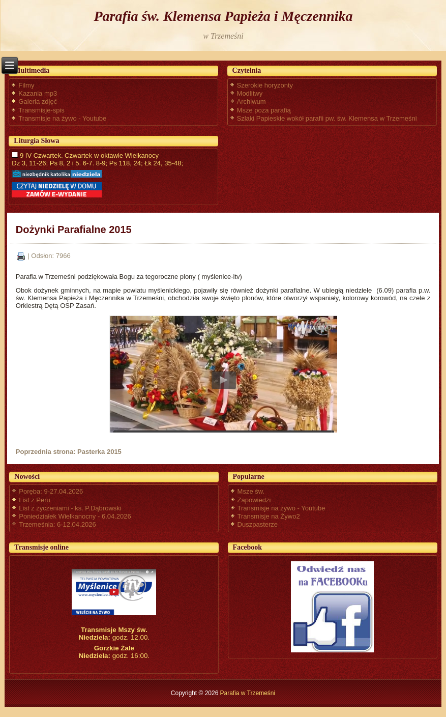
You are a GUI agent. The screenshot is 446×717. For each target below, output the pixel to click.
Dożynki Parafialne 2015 (74, 229)
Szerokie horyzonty (265, 85)
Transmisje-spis (41, 110)
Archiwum (251, 101)
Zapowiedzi (254, 500)
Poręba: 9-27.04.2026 (51, 491)
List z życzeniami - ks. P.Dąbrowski (70, 508)
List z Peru (34, 500)
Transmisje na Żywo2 (268, 516)
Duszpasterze (257, 524)
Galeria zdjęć (37, 101)
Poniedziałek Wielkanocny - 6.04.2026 (75, 516)
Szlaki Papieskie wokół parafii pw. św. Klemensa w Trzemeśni (327, 118)
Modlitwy (250, 93)
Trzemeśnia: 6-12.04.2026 (57, 524)
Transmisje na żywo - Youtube (62, 118)
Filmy (26, 85)
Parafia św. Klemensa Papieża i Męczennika (223, 16)
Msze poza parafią (264, 110)
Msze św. (250, 491)
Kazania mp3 (37, 93)
